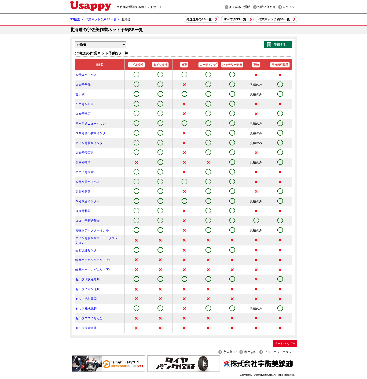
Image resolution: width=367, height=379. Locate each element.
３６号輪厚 (83, 162)
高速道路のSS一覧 (199, 19)
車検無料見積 (280, 64)
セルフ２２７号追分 (89, 318)
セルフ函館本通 (86, 328)
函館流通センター (87, 250)
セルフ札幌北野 (86, 308)
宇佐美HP (230, 352)
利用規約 (250, 352)
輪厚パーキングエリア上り (93, 260)
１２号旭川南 (84, 104)
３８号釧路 (83, 191)
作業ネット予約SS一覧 (274, 19)
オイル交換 (136, 64)
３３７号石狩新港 (87, 221)
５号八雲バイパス (87, 182)
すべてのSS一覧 (235, 19)
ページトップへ (285, 343)
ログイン (289, 7)
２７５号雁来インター (90, 143)
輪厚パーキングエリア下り (93, 269)
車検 (256, 64)
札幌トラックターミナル (92, 230)
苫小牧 (79, 94)
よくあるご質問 (239, 7)
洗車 (184, 64)
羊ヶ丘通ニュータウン (90, 123)
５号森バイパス (86, 75)
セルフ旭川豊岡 (86, 299)
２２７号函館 (84, 172)
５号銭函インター (87, 201)
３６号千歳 (83, 84)
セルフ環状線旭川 (87, 279)
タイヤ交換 (160, 64)
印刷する (280, 44)
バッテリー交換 (232, 64)
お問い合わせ (266, 7)
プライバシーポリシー (279, 352)
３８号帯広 (83, 113)
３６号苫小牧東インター (92, 133)
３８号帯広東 (84, 152)
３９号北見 (83, 211)
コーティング (208, 64)
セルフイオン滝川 (87, 289)
